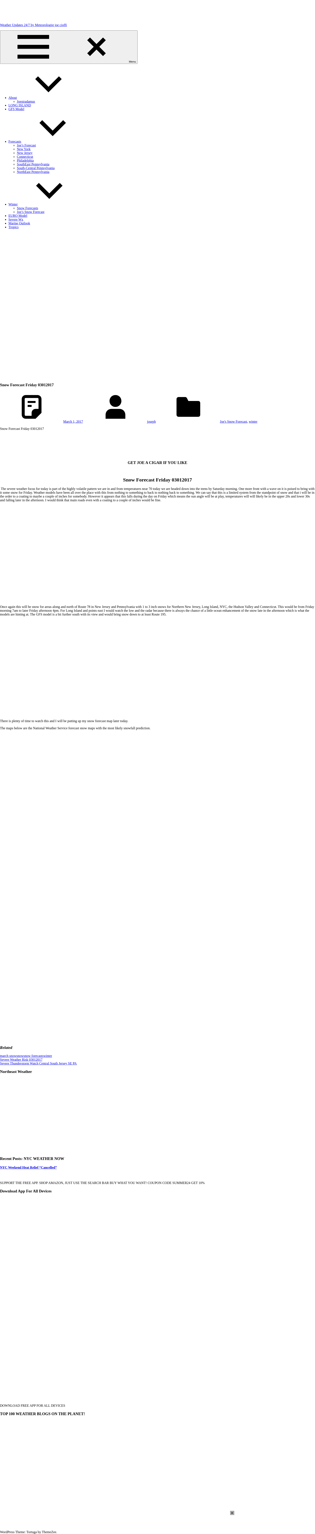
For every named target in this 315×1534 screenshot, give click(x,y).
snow (20, 1056)
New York (24, 149)
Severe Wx (15, 219)
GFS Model (16, 109)
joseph (151, 421)
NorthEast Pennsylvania (33, 172)
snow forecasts (34, 1056)
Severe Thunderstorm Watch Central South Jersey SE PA (38, 1063)
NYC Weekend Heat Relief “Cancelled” (28, 1167)
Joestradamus (26, 101)
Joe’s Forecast (26, 145)
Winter (44, 204)
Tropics (13, 227)
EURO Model (17, 215)
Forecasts (46, 141)
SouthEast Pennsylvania (33, 164)
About (44, 97)
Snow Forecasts (27, 208)
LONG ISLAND (19, 105)
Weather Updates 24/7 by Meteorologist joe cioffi (33, 25)
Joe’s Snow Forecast (30, 212)
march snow (8, 1056)
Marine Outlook (19, 223)
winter (253, 421)
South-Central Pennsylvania (36, 168)
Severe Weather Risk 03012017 (21, 1059)
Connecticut (25, 156)
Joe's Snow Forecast (233, 421)
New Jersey (24, 153)
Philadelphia (25, 160)
